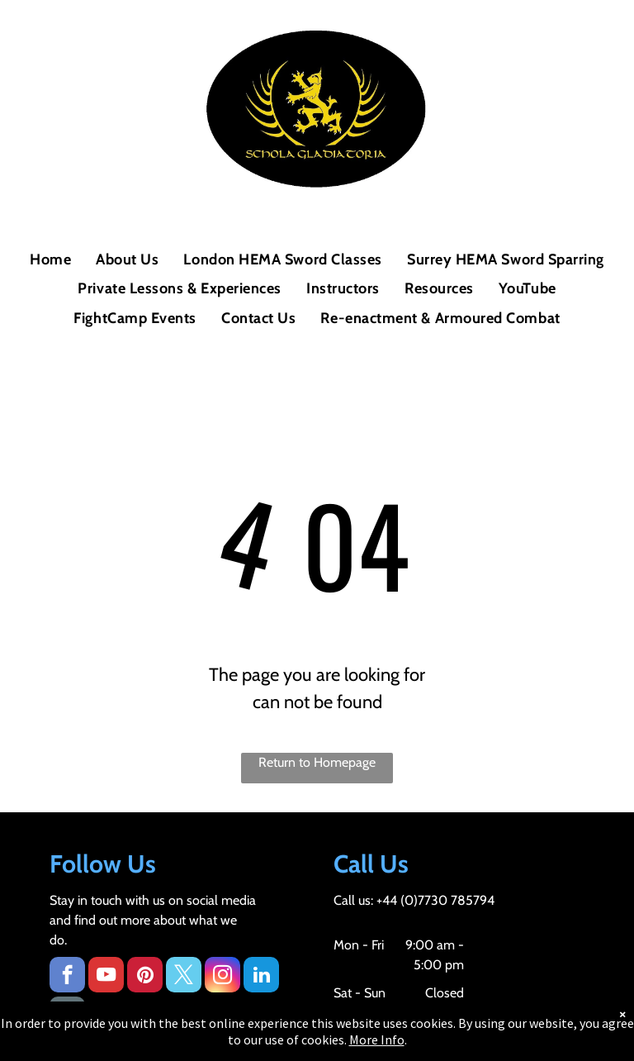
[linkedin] (261, 977)
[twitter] (183, 977)
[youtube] (106, 977)
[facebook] (67, 977)
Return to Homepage (317, 762)
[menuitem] (50, 259)
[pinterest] (145, 977)
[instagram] (222, 977)
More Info (377, 1039)
